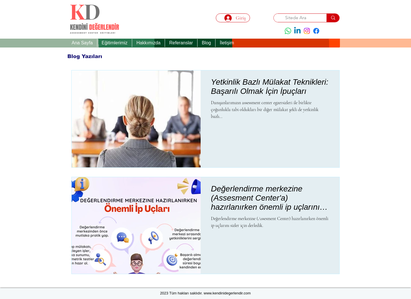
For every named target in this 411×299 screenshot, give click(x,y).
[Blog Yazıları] (85, 56)
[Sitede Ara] (296, 17)
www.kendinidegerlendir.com (227, 293)
